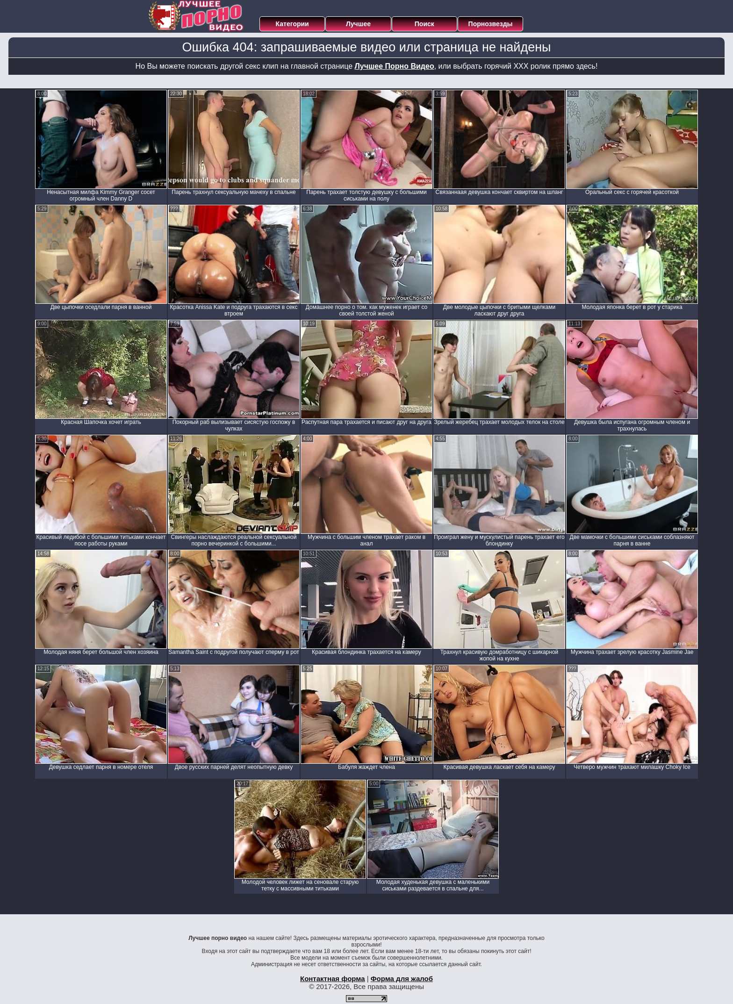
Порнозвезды (490, 24)
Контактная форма (332, 978)
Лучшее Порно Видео (394, 66)
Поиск (424, 24)
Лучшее (358, 24)
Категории (292, 24)
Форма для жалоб (402, 978)
